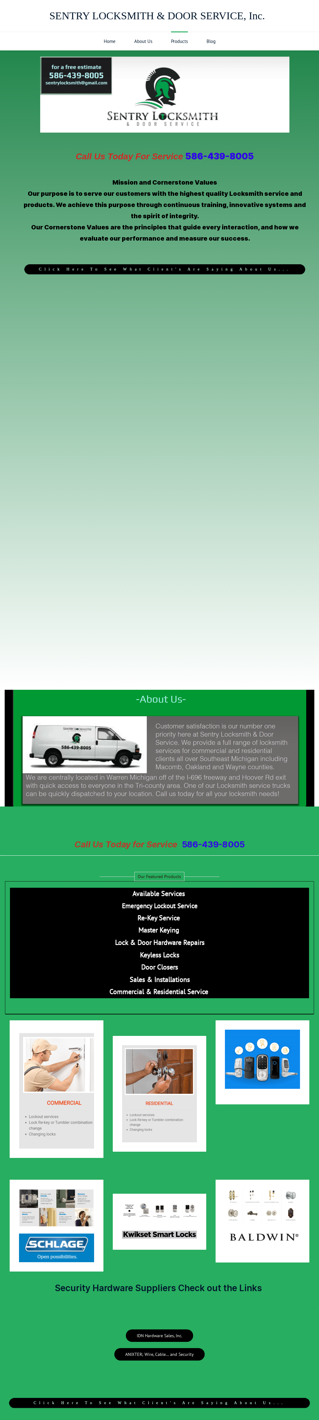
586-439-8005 (219, 156)
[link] (159, 691)
